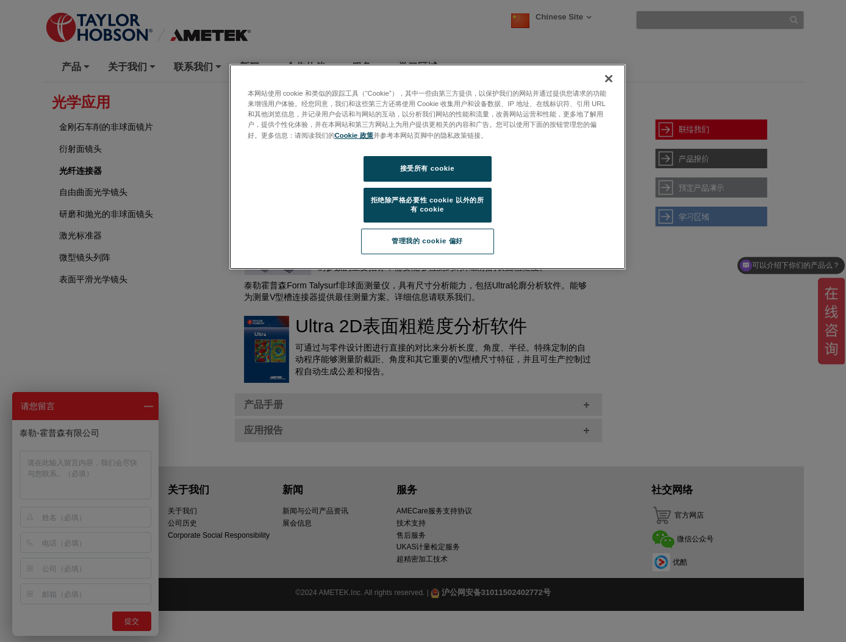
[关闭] (608, 78)
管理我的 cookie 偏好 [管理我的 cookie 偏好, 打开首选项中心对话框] (427, 240)
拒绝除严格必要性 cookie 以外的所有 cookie (427, 204)
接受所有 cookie (427, 168)
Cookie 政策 (354, 135)
